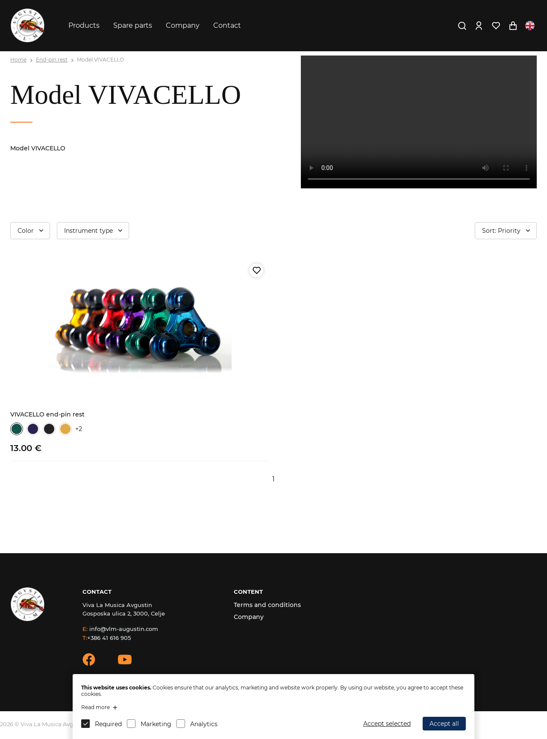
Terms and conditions (267, 605)
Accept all (444, 723)
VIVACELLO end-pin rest (47, 414)
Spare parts (132, 25)
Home (18, 59)
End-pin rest (52, 59)
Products (84, 25)
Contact (227, 25)
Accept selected (387, 723)
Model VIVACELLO (100, 59)
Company (183, 25)
